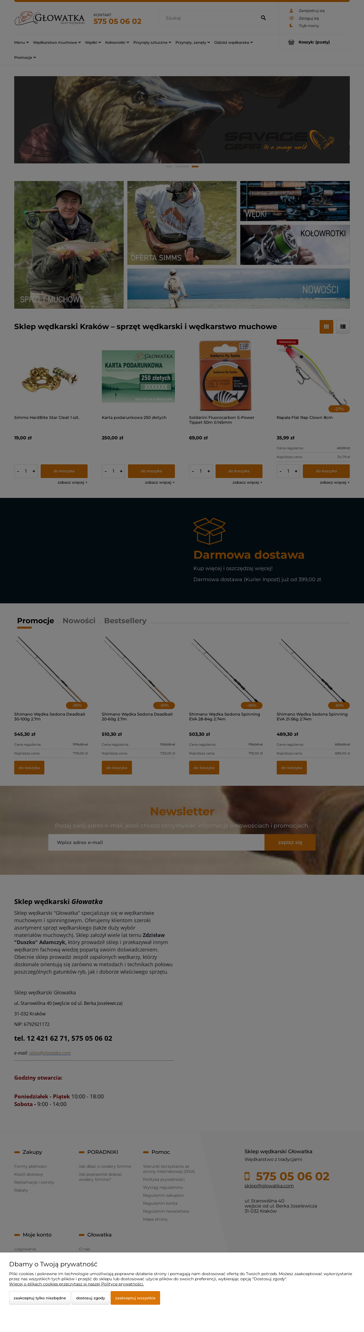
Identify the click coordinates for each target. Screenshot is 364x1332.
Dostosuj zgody (90, 1298)
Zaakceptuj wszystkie (135, 1298)
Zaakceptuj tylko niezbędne (40, 1298)
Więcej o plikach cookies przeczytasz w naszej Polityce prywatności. (76, 1284)
